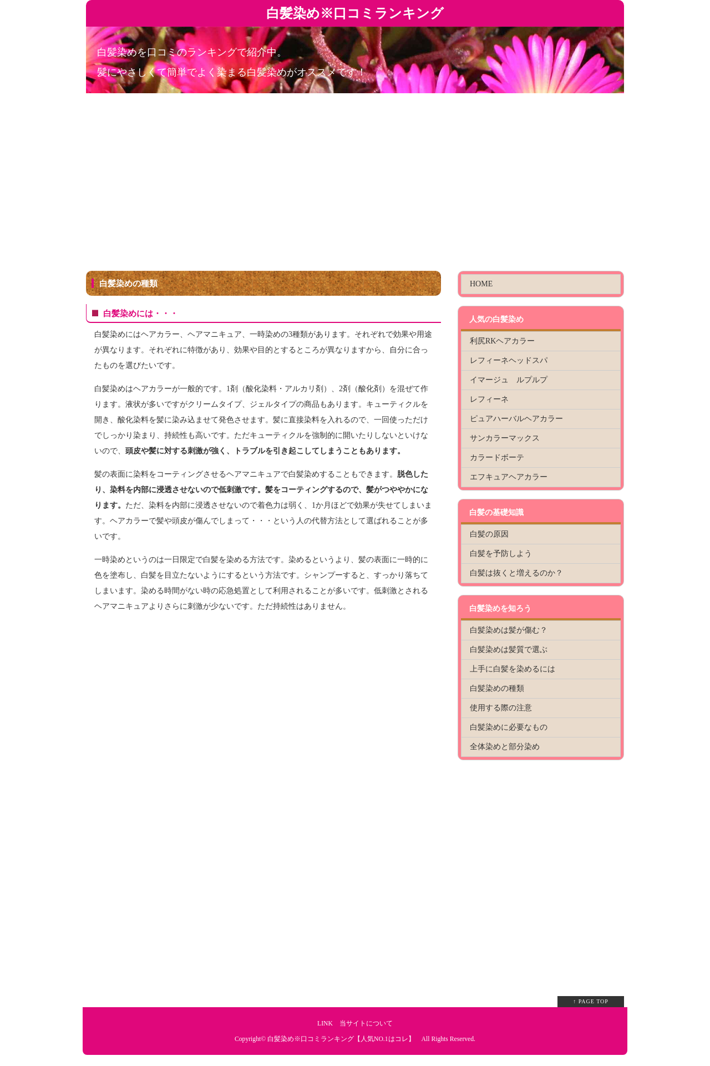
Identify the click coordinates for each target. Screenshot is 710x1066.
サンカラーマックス (505, 438)
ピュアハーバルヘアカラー (516, 419)
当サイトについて (366, 1023)
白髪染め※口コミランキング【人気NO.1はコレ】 (341, 1039)
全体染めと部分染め (505, 746)
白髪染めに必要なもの (508, 727)
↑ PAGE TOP (590, 1001)
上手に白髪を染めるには (512, 669)
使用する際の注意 (501, 708)
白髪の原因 (489, 534)
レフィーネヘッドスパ (508, 360)
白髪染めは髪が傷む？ (508, 630)
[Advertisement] (355, 187)
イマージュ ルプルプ (508, 380)
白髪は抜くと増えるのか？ (516, 573)
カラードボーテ (497, 457)
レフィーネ (489, 399)
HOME (481, 284)
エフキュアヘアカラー (508, 477)
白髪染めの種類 (497, 688)
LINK (325, 1023)
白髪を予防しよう (501, 553)
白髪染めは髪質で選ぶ (508, 649)
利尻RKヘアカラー (502, 341)
